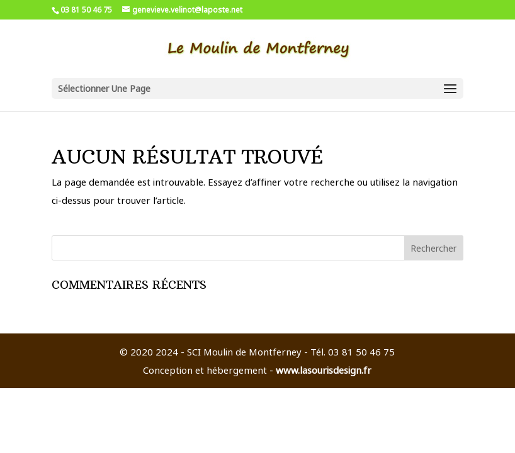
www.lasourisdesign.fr (323, 370)
